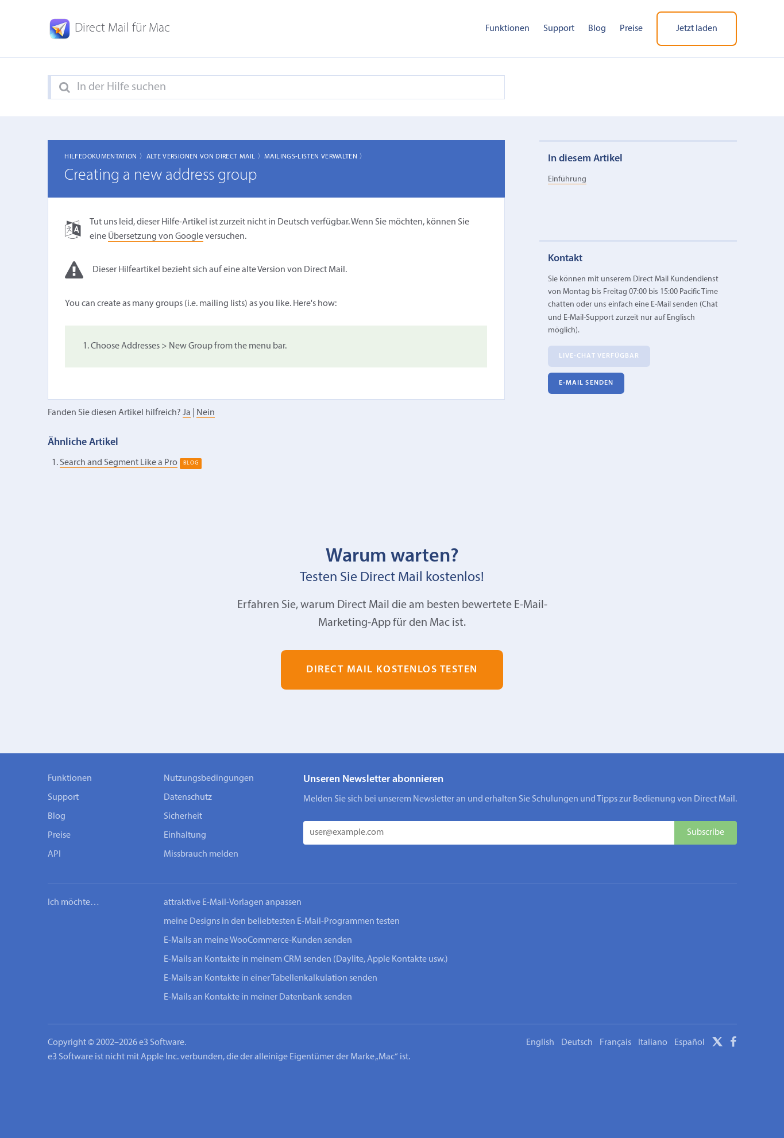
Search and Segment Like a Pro (118, 462)
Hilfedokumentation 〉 (105, 156)
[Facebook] (733, 1044)
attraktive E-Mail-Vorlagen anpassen (233, 902)
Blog (597, 28)
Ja (187, 412)
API (54, 854)
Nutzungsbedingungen (209, 778)
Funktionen (507, 28)
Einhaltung (185, 835)
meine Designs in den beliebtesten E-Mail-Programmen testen (282, 921)
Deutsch (577, 1042)
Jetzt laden (696, 28)
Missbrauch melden (201, 854)
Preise (631, 28)
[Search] (64, 88)
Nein (205, 412)
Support (558, 28)
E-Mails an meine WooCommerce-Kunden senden (258, 940)
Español (689, 1042)
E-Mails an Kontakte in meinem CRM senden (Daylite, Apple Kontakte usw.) (306, 959)
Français (615, 1042)
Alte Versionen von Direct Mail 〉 (205, 156)
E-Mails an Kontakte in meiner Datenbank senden (258, 997)
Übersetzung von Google (155, 236)
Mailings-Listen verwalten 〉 (315, 156)
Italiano (652, 1042)
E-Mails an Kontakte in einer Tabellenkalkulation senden (270, 978)
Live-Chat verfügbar (599, 356)
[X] (717, 1044)
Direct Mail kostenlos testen (392, 670)
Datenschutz (188, 797)
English (540, 1042)
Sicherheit (183, 816)
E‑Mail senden (586, 383)
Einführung (567, 179)
